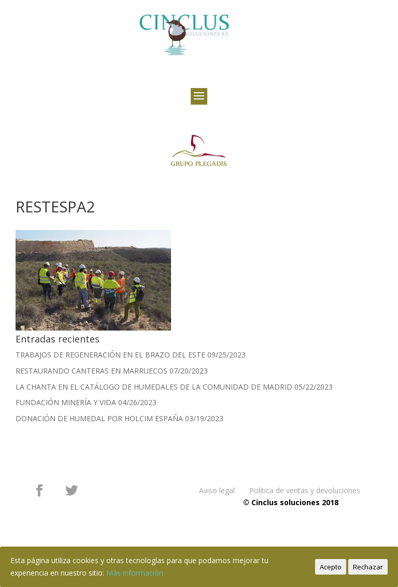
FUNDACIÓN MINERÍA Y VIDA (66, 402)
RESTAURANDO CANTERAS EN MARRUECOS (91, 371)
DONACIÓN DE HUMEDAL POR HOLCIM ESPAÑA (99, 418)
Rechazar (368, 566)
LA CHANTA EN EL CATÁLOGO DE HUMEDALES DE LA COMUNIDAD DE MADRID (154, 387)
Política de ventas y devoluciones (304, 490)
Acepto (331, 566)
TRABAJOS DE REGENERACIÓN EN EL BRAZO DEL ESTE (110, 355)
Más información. (135, 573)
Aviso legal (217, 490)
